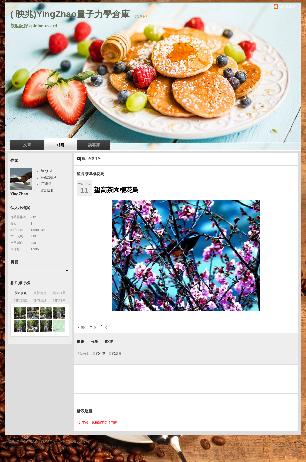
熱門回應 (39, 300)
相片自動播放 (91, 159)
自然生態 (99, 353)
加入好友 (47, 171)
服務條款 (66, 447)
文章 (27, 145)
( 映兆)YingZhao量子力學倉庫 (70, 14)
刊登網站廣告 (15, 447)
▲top (297, 441)
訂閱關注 (47, 184)
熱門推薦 (59, 300)
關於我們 (34, 447)
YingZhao (19, 194)
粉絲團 (38, 458)
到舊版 (141, 16)
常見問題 (50, 447)
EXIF (109, 341)
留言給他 (47, 190)
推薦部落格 (49, 177)
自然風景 (115, 353)
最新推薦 (59, 293)
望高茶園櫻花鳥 (90, 174)
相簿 (60, 145)
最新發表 (20, 293)
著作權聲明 (84, 447)
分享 (94, 341)
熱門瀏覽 (20, 300)
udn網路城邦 (288, 6)
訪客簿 (94, 145)
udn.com (295, 447)
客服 (117, 447)
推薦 (80, 341)
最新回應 (39, 293)
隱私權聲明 (103, 447)
